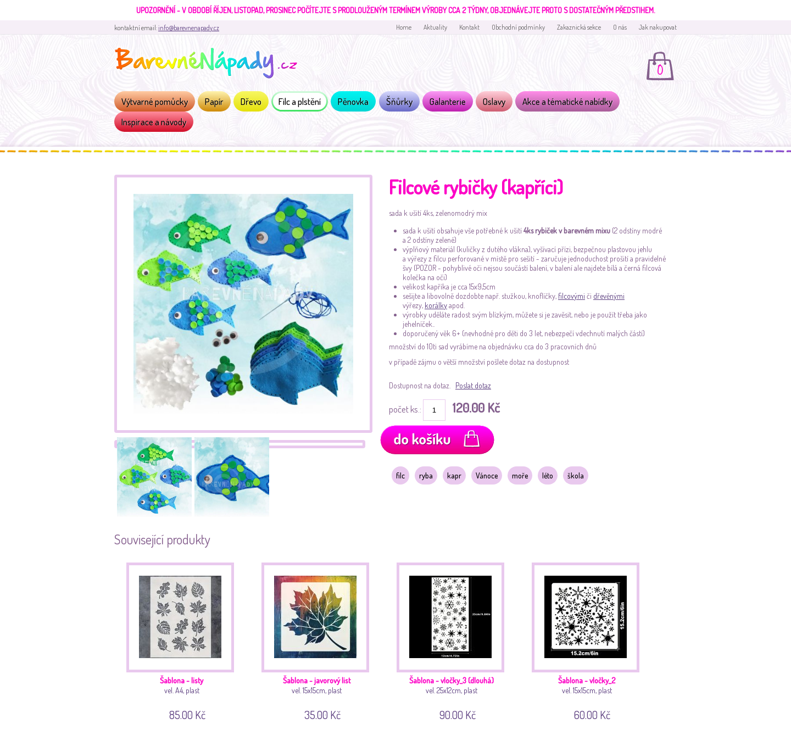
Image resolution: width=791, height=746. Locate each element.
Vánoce (487, 475)
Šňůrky (399, 101)
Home (403, 27)
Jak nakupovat (658, 27)
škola (575, 475)
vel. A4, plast (184, 639)
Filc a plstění (299, 101)
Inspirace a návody (153, 121)
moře (520, 475)
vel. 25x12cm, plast (455, 639)
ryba (426, 475)
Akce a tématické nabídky (567, 101)
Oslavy (494, 101)
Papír (214, 101)
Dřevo (251, 101)
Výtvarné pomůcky (154, 101)
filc (400, 475)
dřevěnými (609, 295)
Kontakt (469, 27)
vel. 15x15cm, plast (319, 639)
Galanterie (448, 101)
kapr (454, 475)
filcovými (571, 295)
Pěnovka (353, 101)
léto (547, 475)
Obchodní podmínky (518, 27)
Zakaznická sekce (579, 27)
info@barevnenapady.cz (188, 28)
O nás (620, 27)
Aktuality (435, 27)
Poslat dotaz (473, 385)
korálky (436, 305)
